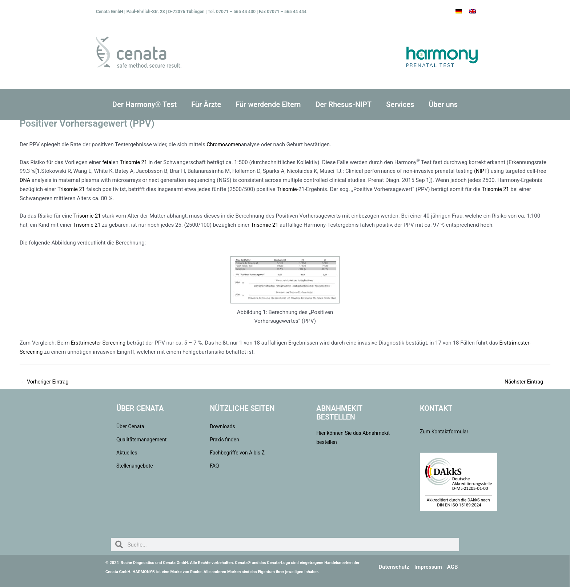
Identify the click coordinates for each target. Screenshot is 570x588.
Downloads (222, 427)
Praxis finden (224, 440)
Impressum (428, 567)
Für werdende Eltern (268, 104)
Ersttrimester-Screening (99, 342)
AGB (452, 567)
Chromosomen (224, 144)
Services (400, 104)
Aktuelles (126, 453)
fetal (107, 162)
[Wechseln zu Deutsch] (459, 11)
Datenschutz (394, 567)
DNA (25, 180)
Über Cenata (130, 427)
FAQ (214, 466)
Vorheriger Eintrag (45, 382)
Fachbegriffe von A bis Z (237, 453)
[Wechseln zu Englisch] (472, 11)
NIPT (482, 171)
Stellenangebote (134, 466)
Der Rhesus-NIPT (343, 104)
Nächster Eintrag (526, 382)
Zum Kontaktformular (444, 432)
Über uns (443, 104)
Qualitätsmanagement (141, 440)
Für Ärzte (206, 104)
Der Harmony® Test (144, 104)
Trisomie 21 (134, 162)
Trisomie (288, 189)
